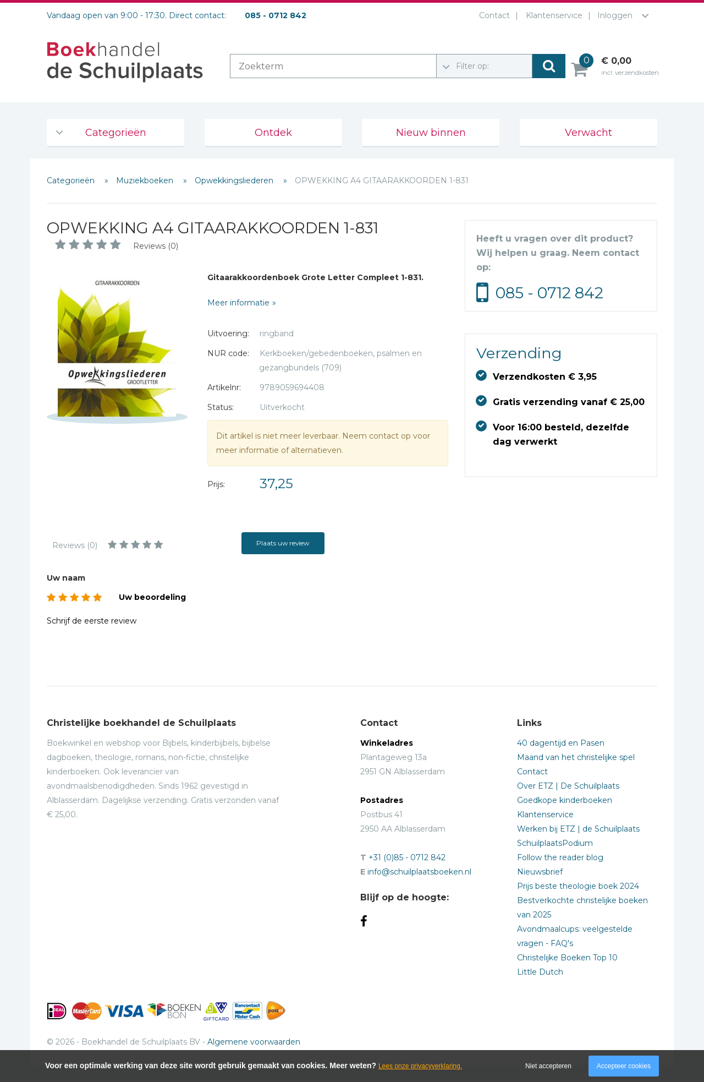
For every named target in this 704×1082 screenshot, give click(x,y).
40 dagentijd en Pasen (560, 743)
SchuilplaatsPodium (555, 843)
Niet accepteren (548, 1066)
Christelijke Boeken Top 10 (567, 958)
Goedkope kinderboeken (564, 800)
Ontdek (273, 133)
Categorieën (115, 133)
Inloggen (614, 15)
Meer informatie (238, 303)
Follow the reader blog (560, 857)
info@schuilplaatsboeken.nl (419, 872)
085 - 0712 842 (549, 292)
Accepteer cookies (624, 1066)
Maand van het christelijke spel (576, 757)
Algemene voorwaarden (253, 1042)
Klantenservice (552, 15)
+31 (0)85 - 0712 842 (407, 857)
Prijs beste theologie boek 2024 (578, 886)
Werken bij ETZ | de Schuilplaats (578, 829)
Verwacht (588, 133)
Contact (492, 15)
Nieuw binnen (431, 133)
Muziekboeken (145, 180)
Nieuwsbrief (540, 872)
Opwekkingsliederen (235, 180)
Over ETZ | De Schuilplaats (568, 786)
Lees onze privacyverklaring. (420, 1066)
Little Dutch (540, 972)
